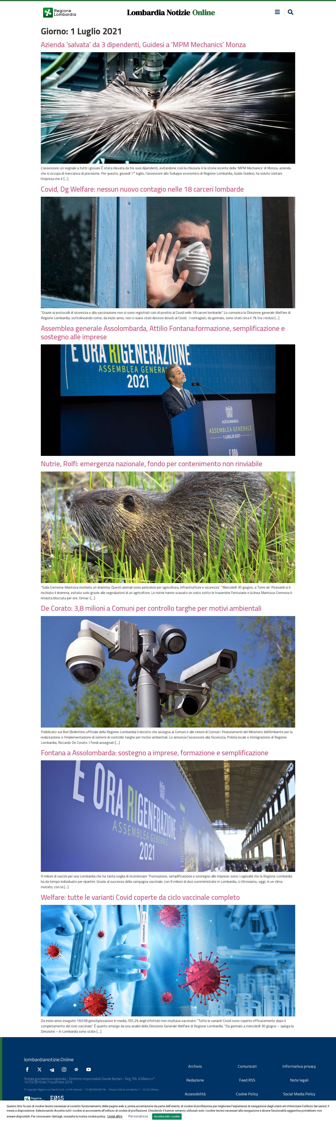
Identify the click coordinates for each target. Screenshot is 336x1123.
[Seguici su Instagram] (65, 1069)
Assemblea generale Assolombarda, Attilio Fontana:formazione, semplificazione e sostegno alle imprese (163, 332)
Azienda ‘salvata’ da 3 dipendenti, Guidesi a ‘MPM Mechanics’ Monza (143, 44)
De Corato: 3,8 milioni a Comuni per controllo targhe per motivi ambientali (151, 608)
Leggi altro (115, 1116)
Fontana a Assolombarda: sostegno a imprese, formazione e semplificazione (154, 752)
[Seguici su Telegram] (53, 1069)
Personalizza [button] (138, 1116)
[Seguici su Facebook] (28, 1069)
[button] (277, 12)
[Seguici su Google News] (77, 1069)
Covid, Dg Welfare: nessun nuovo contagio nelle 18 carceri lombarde (142, 189)
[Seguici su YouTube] (89, 1069)
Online (203, 12)
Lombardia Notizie (158, 12)
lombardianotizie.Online (49, 1059)
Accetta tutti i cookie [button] (167, 1116)
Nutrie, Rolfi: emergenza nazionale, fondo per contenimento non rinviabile (151, 463)
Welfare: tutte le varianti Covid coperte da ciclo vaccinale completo (140, 897)
